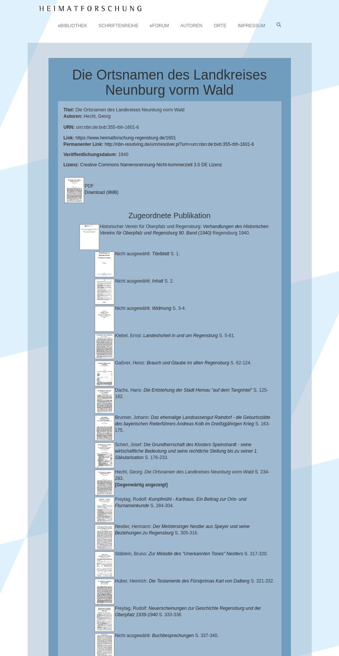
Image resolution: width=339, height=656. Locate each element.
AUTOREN (191, 25)
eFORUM (159, 25)
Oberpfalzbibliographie (147, 639)
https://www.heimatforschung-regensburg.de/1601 (126, 138)
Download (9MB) (102, 192)
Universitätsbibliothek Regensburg (217, 621)
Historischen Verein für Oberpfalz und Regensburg (207, 627)
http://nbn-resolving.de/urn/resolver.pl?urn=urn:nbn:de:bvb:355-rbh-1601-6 (179, 144)
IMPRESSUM (252, 25)
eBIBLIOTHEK (72, 25)
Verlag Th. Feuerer (230, 633)
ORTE (220, 25)
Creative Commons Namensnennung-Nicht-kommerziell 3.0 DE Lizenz (151, 164)
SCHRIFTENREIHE (118, 25)
